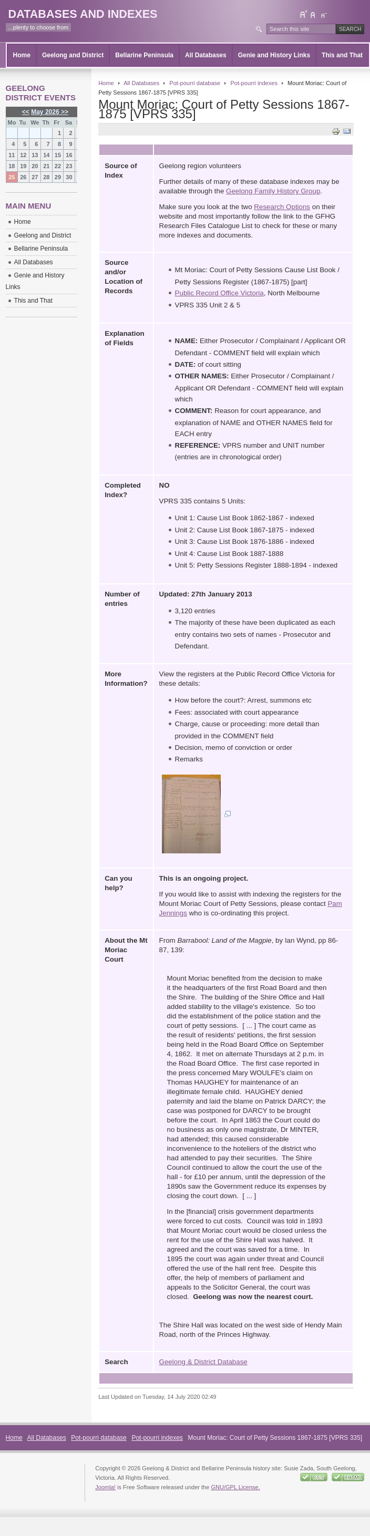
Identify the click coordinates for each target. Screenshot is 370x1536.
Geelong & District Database (203, 1362)
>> (63, 112)
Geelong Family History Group (273, 191)
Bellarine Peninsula (144, 55)
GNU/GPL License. (235, 1487)
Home (21, 55)
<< (25, 112)
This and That (342, 55)
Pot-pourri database (194, 83)
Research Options (282, 207)
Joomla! (105, 1487)
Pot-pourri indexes (254, 83)
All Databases (206, 55)
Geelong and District (73, 55)
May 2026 (45, 112)
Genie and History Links (274, 55)
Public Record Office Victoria (219, 293)
